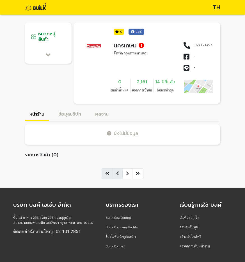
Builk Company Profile (122, 227)
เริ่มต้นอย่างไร (189, 217)
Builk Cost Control (118, 217)
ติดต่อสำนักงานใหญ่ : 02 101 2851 (47, 231)
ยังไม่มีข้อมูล (122, 133)
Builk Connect (115, 246)
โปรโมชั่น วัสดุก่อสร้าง (121, 236)
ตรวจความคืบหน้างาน (195, 246)
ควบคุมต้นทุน (189, 227)
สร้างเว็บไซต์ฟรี (190, 236)
